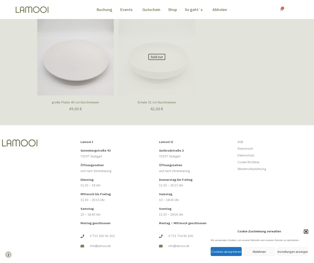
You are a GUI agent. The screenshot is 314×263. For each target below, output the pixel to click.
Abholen (219, 9)
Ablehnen (259, 251)
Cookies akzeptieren (226, 251)
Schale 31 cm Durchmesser (157, 102)
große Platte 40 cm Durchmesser (75, 102)
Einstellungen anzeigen (292, 251)
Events (127, 9)
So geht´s (195, 9)
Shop (172, 9)
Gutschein (151, 9)
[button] (306, 232)
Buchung (104, 9)
